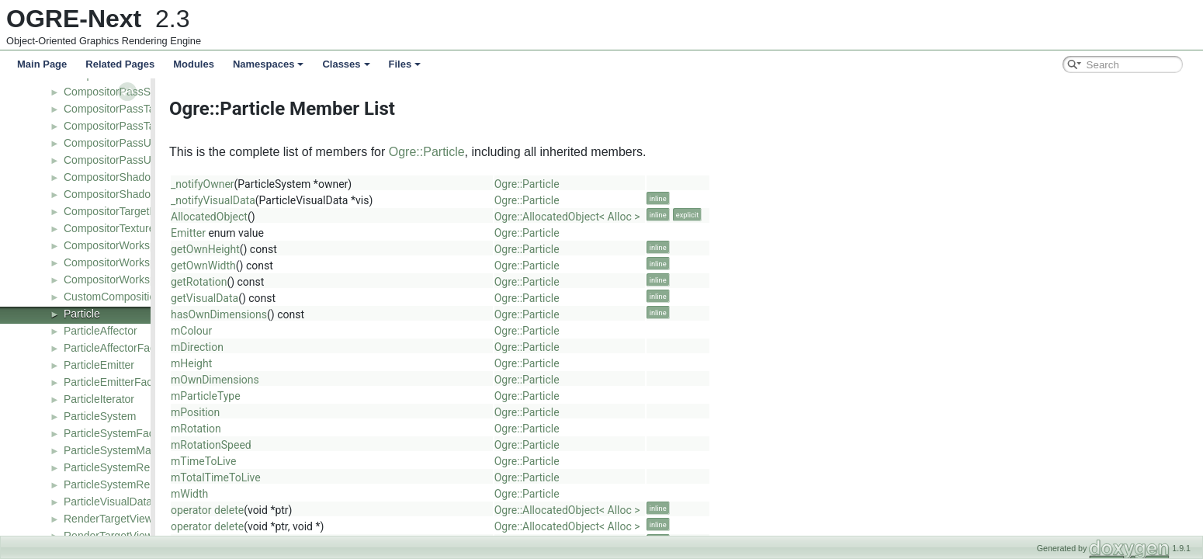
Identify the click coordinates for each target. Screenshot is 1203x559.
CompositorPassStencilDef (128, 91)
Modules (193, 64)
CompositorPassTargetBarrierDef (143, 126)
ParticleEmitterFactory (117, 382)
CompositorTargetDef (115, 211)
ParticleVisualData (108, 501)
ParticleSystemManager (121, 450)
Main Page (42, 64)
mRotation (336, 428)
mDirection (337, 347)
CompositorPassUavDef (121, 160)
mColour (331, 331)
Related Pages (119, 64)
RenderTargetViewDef (117, 518)
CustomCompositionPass (124, 296)
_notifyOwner (343, 184)
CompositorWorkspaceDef (127, 262)
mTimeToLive (343, 461)
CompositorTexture (109, 228)
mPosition (335, 412)
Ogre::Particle (567, 151)
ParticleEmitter (99, 365)
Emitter (328, 233)
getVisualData (345, 298)
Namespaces (268, 64)
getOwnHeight (345, 249)
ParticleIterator (99, 399)
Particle (82, 313)
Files (405, 64)
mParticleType (346, 396)
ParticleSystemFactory (118, 433)
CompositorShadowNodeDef (132, 194)
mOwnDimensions (355, 379)
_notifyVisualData (353, 200)
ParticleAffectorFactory (118, 348)
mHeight (331, 363)
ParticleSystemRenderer (123, 467)
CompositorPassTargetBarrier (135, 108)
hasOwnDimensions (359, 314)
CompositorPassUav (113, 143)
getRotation (339, 282)
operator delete (347, 510)
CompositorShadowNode (124, 177)
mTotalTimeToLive (356, 477)
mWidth (329, 494)
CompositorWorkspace (118, 245)
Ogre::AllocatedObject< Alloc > (708, 216)
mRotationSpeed (351, 445)
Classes (345, 64)
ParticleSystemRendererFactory (140, 484)
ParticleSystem (100, 416)
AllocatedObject (349, 216)
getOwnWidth (343, 265)
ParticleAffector (100, 331)
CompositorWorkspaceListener (138, 279)
